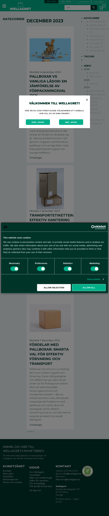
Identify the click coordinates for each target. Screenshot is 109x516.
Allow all (89, 287)
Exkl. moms (38, 122)
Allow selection (54, 287)
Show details (93, 279)
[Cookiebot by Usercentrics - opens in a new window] (93, 227)
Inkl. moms (71, 122)
